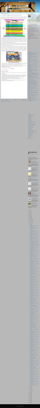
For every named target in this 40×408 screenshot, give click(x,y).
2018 (29, 218)
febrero (30, 390)
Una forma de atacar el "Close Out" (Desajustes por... (34, 333)
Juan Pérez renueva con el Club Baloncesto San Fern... (33, 248)
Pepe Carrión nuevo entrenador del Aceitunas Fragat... (34, 284)
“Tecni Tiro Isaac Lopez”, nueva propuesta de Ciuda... (33, 278)
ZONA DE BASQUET (30, 138)
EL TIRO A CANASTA (30, 79)
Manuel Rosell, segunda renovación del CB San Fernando (34, 331)
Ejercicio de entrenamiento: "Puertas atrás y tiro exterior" (34, 167)
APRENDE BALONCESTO (31, 115)
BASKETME (29, 118)
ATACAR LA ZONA (30, 55)
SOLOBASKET (30, 134)
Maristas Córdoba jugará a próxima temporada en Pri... (34, 276)
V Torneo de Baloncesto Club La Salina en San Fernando (34, 302)
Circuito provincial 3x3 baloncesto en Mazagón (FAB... (34, 341)
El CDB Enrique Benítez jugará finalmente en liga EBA (33, 357)
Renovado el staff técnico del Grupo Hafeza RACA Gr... (34, 299)
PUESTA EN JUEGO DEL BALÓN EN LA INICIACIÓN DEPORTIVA (33, 94)
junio (30, 386)
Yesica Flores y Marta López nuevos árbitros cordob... (34, 255)
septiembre (31, 222)
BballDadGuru (29, 119)
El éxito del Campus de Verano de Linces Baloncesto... (33, 270)
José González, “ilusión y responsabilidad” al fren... (33, 230)
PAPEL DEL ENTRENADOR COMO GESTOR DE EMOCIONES (32, 87)
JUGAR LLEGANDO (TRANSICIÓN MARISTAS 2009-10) (32, 80)
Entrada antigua (24, 99)
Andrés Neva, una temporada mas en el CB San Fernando (34, 233)
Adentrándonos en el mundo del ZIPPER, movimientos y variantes (34, 188)
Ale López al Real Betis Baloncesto (34, 241)
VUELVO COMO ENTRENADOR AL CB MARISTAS (34, 193)
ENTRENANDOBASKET (31, 125)
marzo (30, 389)
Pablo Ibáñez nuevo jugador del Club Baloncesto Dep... (34, 237)
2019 (29, 217)
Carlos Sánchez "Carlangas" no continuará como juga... (33, 305)
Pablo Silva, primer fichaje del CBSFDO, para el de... (33, 300)
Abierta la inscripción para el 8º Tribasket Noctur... (33, 266)
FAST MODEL (29, 126)
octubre (31, 221)
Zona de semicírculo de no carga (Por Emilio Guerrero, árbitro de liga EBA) (34, 199)
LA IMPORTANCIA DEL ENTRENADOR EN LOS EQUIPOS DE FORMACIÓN (33, 82)
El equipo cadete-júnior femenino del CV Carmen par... (34, 368)
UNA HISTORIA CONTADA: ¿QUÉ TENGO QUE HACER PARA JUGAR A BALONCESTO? (33, 100)
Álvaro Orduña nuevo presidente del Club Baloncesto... (34, 312)
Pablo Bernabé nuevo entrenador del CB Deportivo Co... (34, 351)
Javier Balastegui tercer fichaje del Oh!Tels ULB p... (33, 380)
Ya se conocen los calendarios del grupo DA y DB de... (33, 281)
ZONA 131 (29, 137)
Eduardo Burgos (34, 14)
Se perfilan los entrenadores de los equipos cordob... (34, 253)
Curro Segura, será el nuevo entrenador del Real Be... (33, 367)
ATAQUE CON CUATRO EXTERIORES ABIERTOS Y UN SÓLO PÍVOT (32, 56)
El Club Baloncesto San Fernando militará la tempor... (33, 373)
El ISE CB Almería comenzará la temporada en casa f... (33, 326)
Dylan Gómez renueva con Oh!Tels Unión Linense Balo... (34, 354)
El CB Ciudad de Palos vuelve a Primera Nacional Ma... (33, 273)
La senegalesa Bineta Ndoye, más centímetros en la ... (33, 385)
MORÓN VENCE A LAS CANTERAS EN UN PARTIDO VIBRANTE (34, 204)
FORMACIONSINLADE (31, 127)
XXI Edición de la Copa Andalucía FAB (34, 244)
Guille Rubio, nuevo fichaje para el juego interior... (33, 297)
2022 (29, 214)
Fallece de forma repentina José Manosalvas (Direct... (33, 346)
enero (30, 391)
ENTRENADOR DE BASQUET (31, 124)
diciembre (31, 219)
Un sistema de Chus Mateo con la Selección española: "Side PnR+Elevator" (35, 173)
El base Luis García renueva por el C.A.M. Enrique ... (34, 315)
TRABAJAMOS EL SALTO (31, 97)
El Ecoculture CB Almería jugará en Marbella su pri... (34, 265)
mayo (30, 387)
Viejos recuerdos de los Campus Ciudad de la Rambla (33, 349)
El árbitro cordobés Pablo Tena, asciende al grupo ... (33, 323)
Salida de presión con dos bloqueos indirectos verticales (34, 182)
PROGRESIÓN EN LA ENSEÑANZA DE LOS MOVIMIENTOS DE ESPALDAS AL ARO (33, 93)
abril (30, 388)
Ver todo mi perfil (30, 19)
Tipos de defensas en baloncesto (32, 157)
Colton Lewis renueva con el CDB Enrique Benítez (33, 279)
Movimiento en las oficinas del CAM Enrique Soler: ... (34, 334)
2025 (29, 211)
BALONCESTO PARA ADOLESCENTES (33, 60)
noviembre (31, 220)
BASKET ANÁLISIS (30, 117)
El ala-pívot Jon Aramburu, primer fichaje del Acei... (33, 370)
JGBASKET (29, 129)
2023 (29, 213)
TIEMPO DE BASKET (30, 135)
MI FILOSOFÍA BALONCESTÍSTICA (32, 83)
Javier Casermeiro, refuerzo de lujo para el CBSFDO (34, 243)
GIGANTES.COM (30, 128)
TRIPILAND (29, 136)
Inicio (15, 99)
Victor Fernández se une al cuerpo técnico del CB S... (33, 308)
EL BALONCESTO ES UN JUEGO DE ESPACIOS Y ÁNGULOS (32, 76)
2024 (29, 212)
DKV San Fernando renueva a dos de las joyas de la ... (34, 359)
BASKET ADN (29, 116)
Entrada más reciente (4, 99)
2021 (29, 215)
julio (30, 224)
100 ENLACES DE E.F (30, 114)
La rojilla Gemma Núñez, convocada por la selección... (34, 260)
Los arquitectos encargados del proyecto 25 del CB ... (33, 227)
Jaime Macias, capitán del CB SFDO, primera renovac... (34, 338)
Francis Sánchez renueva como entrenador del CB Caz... (33, 325)
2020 (29, 216)
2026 (29, 210)
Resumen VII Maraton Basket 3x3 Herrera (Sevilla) (33, 318)
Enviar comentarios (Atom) (8, 101)
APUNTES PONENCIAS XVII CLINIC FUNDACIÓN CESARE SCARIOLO (32, 54)
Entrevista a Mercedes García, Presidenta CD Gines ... (33, 313)
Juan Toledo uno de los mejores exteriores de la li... (33, 292)
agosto (30, 223)
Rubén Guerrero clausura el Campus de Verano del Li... (34, 247)
